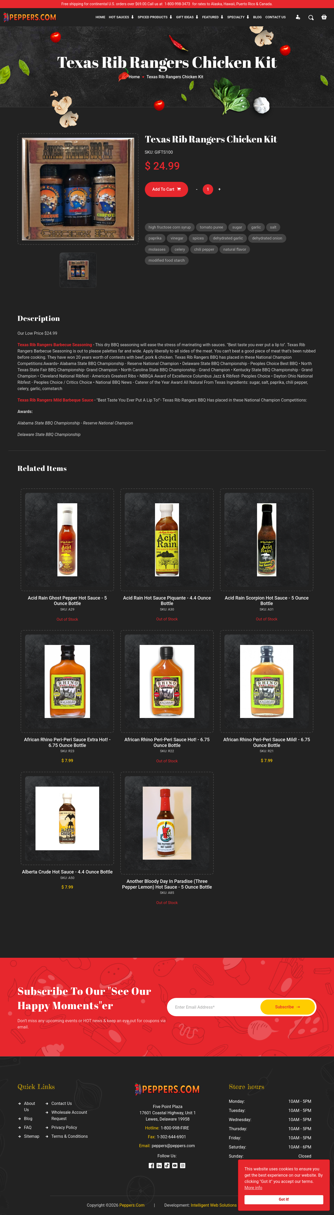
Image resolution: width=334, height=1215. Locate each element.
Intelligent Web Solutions (214, 1205)
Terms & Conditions (69, 1136)
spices (198, 238)
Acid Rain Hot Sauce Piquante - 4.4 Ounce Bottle (167, 600)
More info (253, 1187)
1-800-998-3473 (177, 4)
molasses (157, 249)
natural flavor (234, 249)
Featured (210, 17)
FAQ (28, 1127)
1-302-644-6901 (171, 1136)
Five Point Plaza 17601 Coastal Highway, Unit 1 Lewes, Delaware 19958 (167, 1113)
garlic (256, 227)
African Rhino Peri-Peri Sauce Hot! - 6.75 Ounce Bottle (167, 742)
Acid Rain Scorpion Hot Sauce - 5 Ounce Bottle (266, 600)
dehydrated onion (267, 238)
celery (180, 249)
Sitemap (31, 1136)
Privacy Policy (64, 1127)
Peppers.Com (131, 1205)
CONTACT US (275, 17)
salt (273, 227)
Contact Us (61, 1103)
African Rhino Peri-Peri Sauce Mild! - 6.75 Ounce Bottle (266, 742)
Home (100, 17)
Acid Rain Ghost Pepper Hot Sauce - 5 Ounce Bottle (67, 600)
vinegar (177, 238)
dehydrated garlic (228, 238)
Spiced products (153, 17)
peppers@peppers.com (173, 1145)
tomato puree (211, 227)
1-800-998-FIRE (175, 1128)
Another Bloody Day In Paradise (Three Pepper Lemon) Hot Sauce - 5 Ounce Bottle (167, 884)
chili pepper (204, 249)
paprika (155, 238)
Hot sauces (119, 17)
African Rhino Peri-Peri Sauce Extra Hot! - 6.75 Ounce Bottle (67, 742)
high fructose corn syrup (170, 227)
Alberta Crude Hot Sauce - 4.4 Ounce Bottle (67, 872)
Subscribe (287, 1007)
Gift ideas (185, 17)
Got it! (284, 1199)
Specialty (235, 17)
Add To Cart (166, 189)
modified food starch (167, 260)
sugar (237, 227)
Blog (257, 17)
